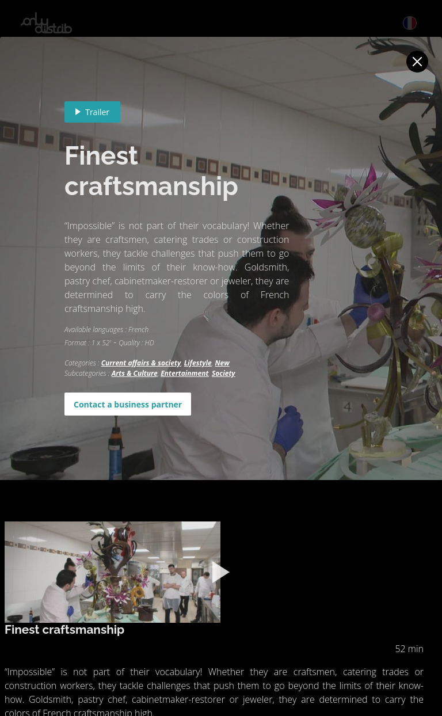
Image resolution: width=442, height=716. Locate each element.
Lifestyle (198, 363)
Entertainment (184, 373)
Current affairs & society (141, 363)
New (222, 363)
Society (223, 373)
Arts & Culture (135, 373)
